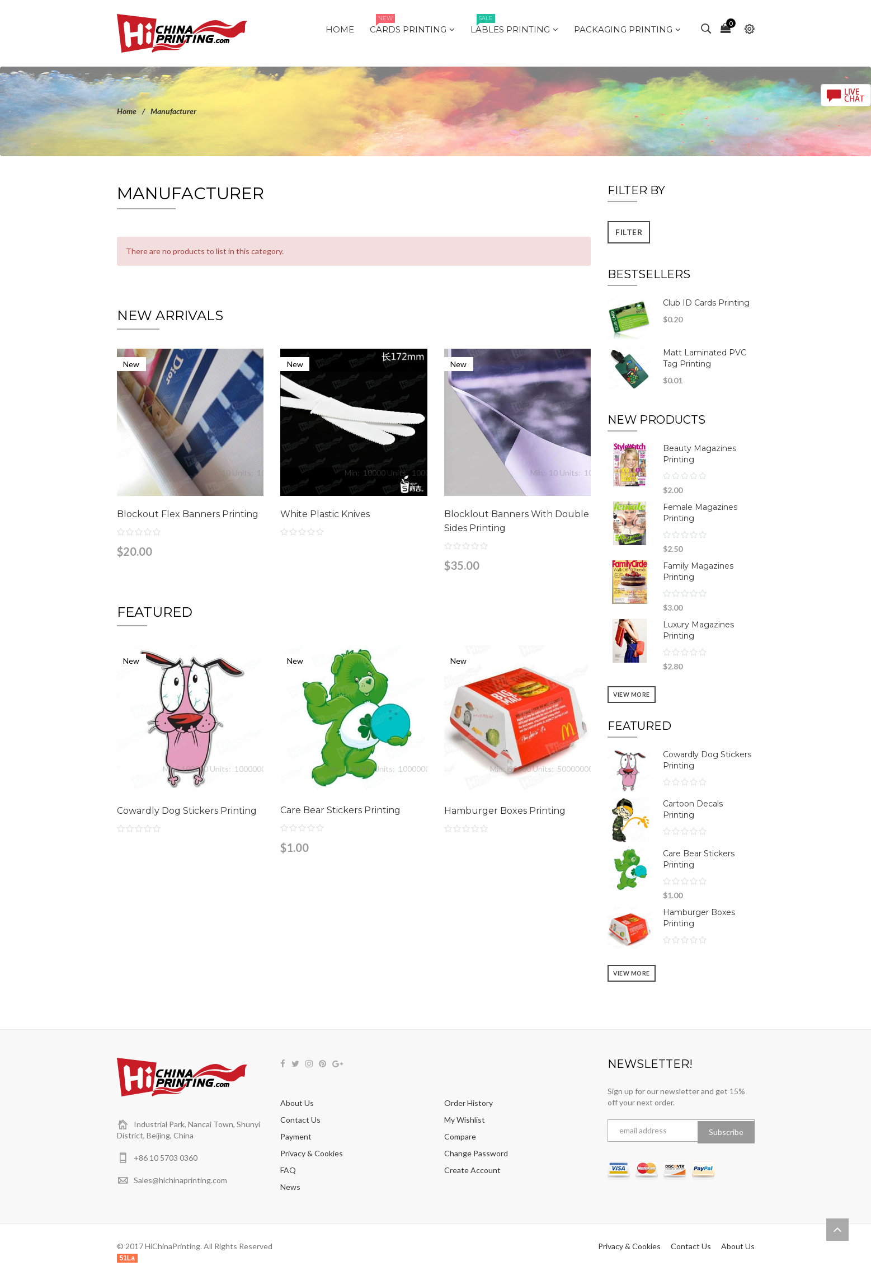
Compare (460, 1136)
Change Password (476, 1153)
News (290, 1187)
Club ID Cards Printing (706, 303)
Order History (468, 1103)
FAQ (288, 1170)
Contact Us (300, 1119)
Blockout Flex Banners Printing (187, 514)
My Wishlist (464, 1119)
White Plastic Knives (325, 514)
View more (631, 694)
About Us (297, 1103)
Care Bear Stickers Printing (340, 810)
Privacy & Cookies (311, 1153)
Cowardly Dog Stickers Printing (187, 810)
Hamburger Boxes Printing (505, 810)
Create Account (472, 1170)
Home (126, 111)
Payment (296, 1136)
